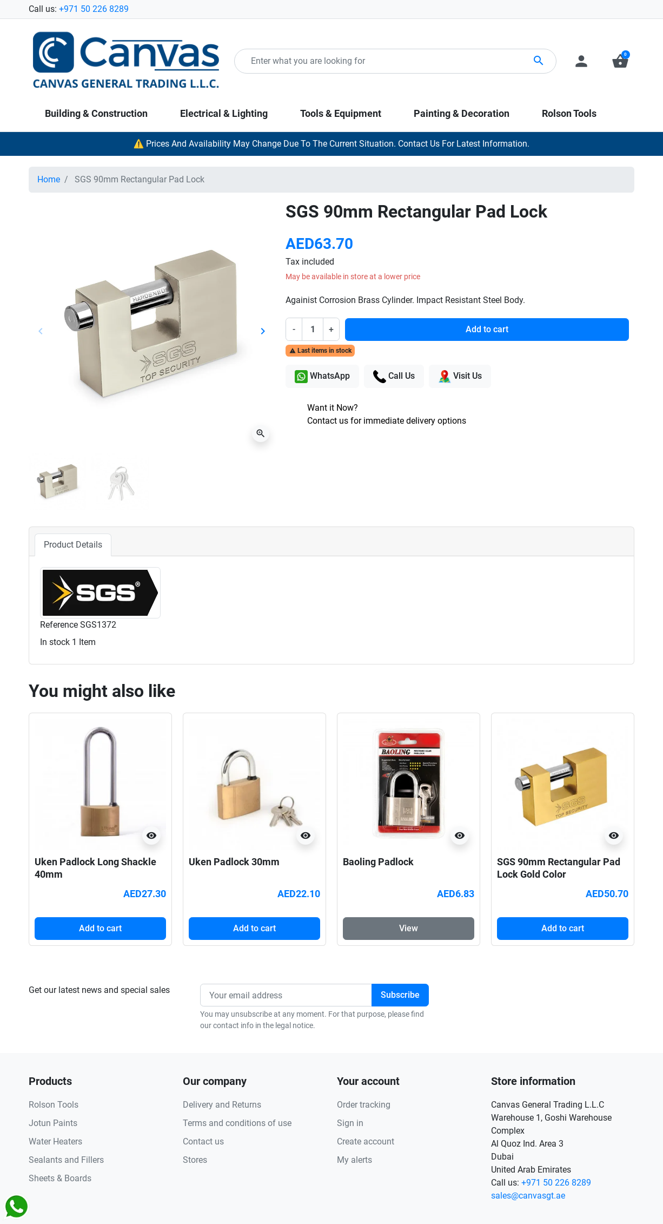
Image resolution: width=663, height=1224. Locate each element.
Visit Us (460, 376)
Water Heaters (55, 1141)
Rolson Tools (53, 1105)
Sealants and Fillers (66, 1160)
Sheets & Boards (60, 1178)
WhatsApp (322, 376)
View (408, 928)
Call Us (394, 376)
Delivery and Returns (222, 1105)
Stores (195, 1160)
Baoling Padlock (378, 861)
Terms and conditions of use (237, 1123)
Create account (365, 1141)
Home (48, 179)
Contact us (203, 1141)
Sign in (350, 1123)
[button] (620, 61)
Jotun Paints (53, 1123)
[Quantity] (312, 329)
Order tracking (363, 1105)
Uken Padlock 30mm (234, 861)
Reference (59, 625)
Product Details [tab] (73, 544)
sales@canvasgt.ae (528, 1195)
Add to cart (487, 329)
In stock (55, 642)
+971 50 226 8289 (94, 9)
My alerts (354, 1160)
